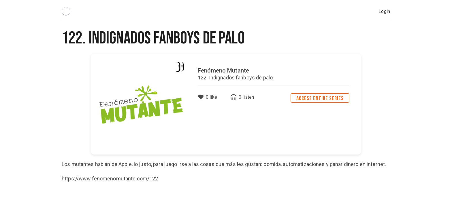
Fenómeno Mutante (223, 70)
